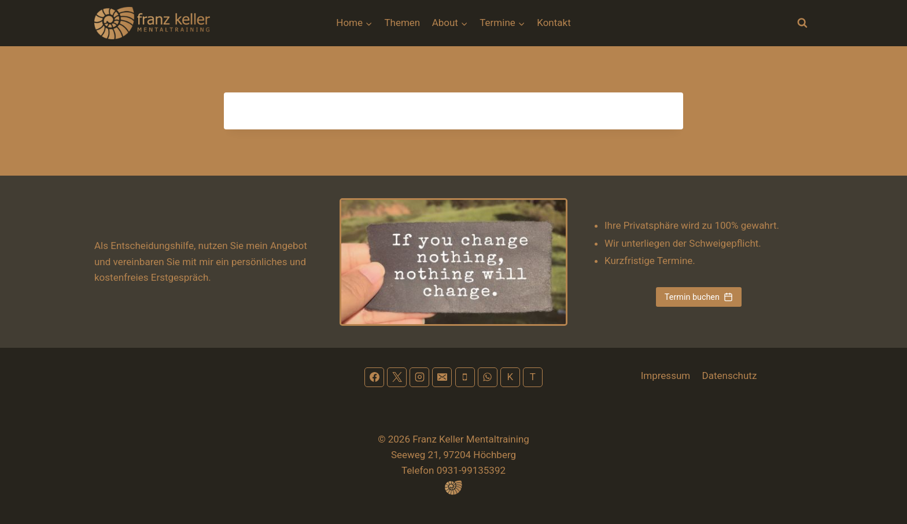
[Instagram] (419, 377)
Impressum (666, 375)
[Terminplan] (533, 377)
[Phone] (465, 377)
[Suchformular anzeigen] (802, 23)
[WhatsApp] (487, 377)
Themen (402, 22)
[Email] (442, 377)
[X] (397, 377)
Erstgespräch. (181, 277)
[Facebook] (374, 377)
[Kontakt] (510, 377)
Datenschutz (729, 375)
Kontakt (554, 22)
